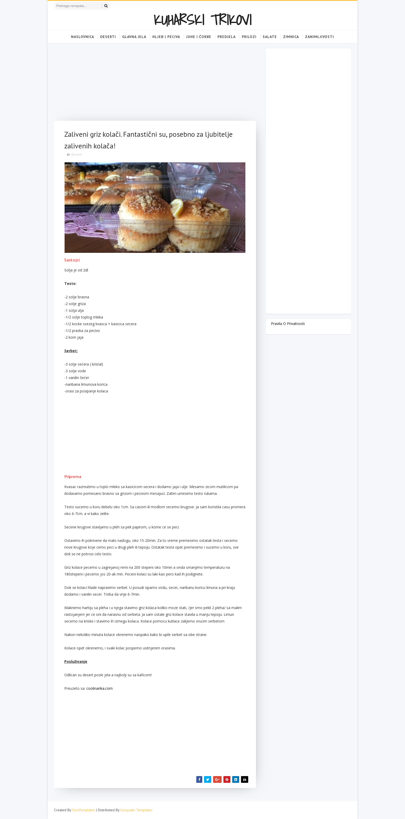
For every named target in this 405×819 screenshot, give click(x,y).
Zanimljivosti (319, 36)
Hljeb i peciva (166, 36)
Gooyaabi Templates (136, 810)
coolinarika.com (99, 688)
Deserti (108, 36)
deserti (76, 154)
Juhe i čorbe (198, 36)
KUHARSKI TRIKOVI (202, 19)
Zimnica (291, 36)
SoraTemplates (83, 810)
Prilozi (249, 36)
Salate (270, 36)
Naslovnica (82, 36)
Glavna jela (134, 36)
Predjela (226, 36)
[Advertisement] (155, 84)
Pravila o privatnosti (288, 323)
